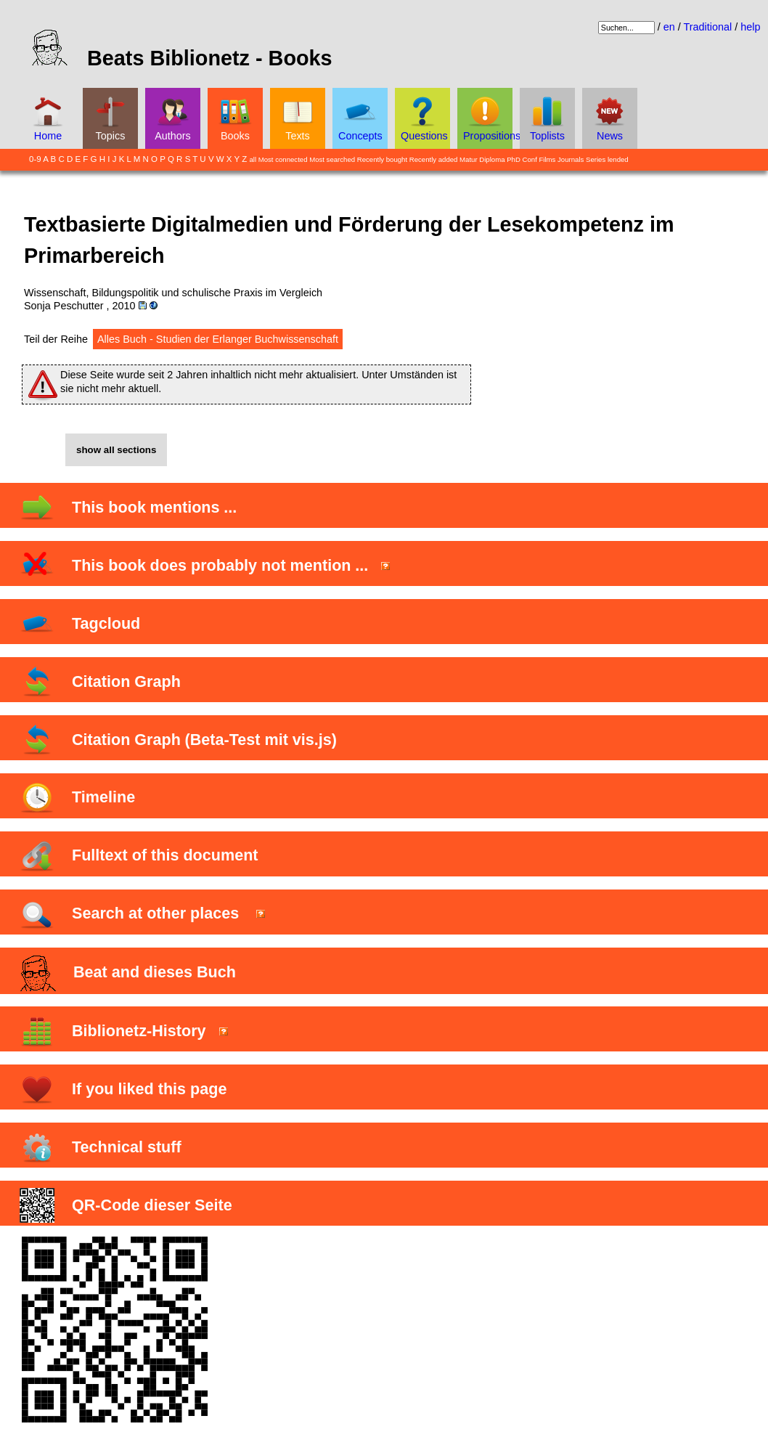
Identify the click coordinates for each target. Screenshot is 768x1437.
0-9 (35, 159)
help (750, 27)
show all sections (116, 449)
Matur (468, 159)
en (669, 27)
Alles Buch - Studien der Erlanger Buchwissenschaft (217, 339)
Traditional (708, 27)
